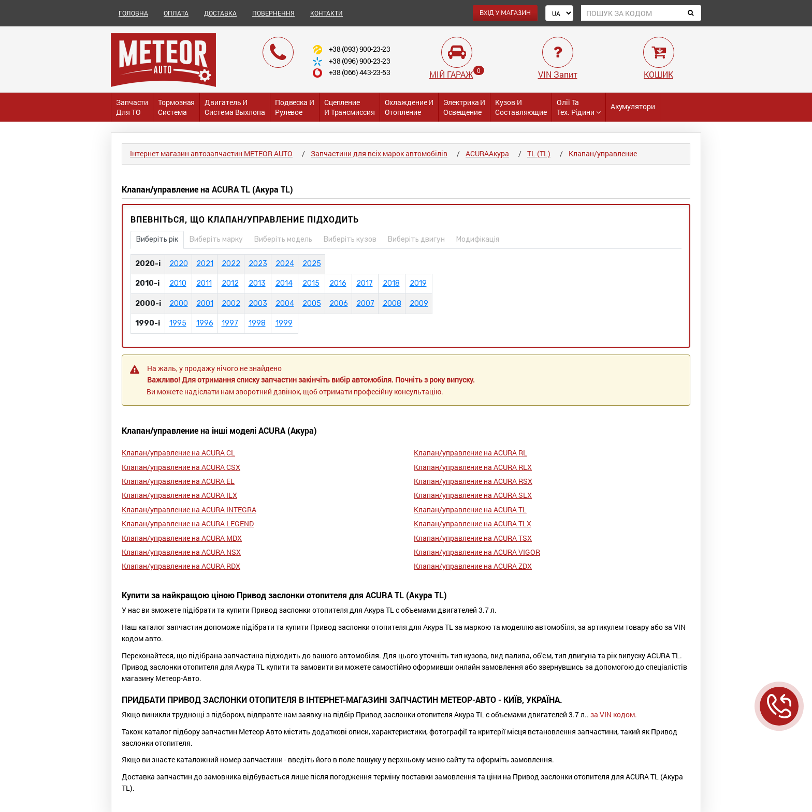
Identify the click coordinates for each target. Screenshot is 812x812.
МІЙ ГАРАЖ (451, 74)
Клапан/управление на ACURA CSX (181, 467)
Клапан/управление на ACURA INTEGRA (189, 509)
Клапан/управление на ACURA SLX (473, 495)
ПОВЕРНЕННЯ (273, 13)
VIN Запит (557, 74)
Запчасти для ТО (132, 107)
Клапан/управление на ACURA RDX (181, 566)
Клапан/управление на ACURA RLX (473, 467)
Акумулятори (633, 106)
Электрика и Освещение (464, 107)
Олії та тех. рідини (579, 107)
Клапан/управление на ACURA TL (470, 509)
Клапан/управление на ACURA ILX (179, 495)
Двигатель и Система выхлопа (235, 107)
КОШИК (658, 74)
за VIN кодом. (613, 714)
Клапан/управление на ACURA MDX (182, 538)
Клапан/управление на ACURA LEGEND (188, 523)
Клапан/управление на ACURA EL (178, 481)
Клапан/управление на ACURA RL (470, 452)
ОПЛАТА (176, 13)
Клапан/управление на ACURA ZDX (473, 566)
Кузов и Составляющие (521, 107)
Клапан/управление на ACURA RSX (473, 481)
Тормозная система (176, 107)
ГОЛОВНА (133, 13)
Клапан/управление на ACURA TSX (473, 538)
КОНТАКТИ (326, 13)
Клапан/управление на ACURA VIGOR (477, 552)
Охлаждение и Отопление (409, 107)
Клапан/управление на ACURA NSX (181, 552)
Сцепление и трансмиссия (349, 107)
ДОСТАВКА (220, 13)
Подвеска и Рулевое (294, 107)
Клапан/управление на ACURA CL (178, 452)
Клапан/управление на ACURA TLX (472, 523)
